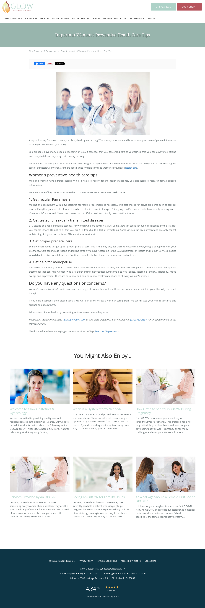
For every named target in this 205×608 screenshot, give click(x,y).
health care (131, 167)
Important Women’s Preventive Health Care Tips (90, 51)
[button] (189, 7)
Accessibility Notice (131, 560)
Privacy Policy (86, 560)
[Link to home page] (13, 7)
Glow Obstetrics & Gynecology (42, 51)
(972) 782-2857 (138, 319)
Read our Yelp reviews (107, 331)
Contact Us (150, 560)
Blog (63, 51)
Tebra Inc (70, 560)
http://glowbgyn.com (73, 319)
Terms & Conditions (106, 560)
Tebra (116, 596)
